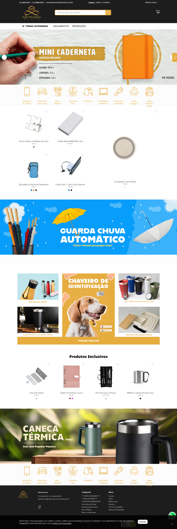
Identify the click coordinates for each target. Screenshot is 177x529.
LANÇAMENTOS (61, 26)
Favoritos (112, 504)
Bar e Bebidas (86, 510)
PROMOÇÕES (79, 26)
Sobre (111, 499)
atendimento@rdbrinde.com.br (59, 2)
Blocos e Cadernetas (89, 512)
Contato (106, 2)
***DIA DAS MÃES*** (89, 499)
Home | (92, 2)
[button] (4, 57)
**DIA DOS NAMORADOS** (91, 501)
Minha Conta (151, 2)
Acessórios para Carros (90, 507)
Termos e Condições (116, 507)
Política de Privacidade (116, 510)
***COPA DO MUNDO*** (91, 496)
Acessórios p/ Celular (89, 504)
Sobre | (99, 2)
